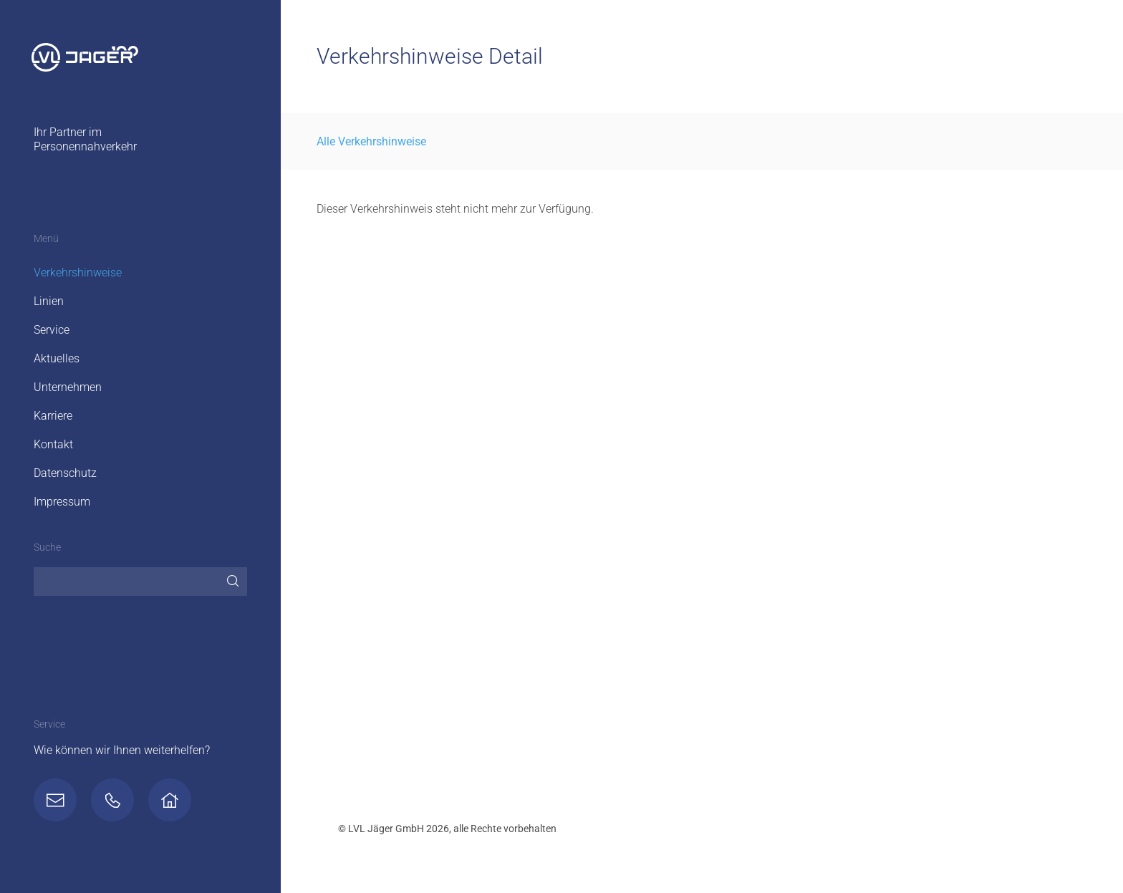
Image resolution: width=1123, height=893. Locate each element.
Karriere (53, 416)
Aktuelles (56, 358)
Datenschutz (65, 473)
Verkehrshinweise (78, 272)
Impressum (62, 501)
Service (51, 330)
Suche (47, 547)
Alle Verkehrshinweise (371, 141)
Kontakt (53, 444)
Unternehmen (68, 387)
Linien (49, 301)
